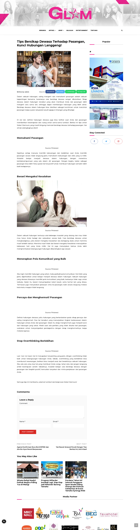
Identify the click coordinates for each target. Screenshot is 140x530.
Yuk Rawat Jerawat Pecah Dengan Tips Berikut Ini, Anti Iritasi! (70, 446)
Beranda (42, 30)
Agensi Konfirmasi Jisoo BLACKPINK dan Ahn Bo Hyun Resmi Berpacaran (33, 446)
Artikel (51, 30)
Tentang (94, 30)
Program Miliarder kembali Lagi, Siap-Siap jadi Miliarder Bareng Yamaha (51, 483)
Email (55, 421)
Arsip (60, 30)
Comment (23, 403)
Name (22, 421)
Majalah (69, 30)
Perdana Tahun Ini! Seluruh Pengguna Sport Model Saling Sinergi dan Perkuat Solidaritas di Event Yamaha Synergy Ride (75, 485)
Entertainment (82, 30)
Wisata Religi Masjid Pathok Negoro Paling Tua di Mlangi (27, 482)
